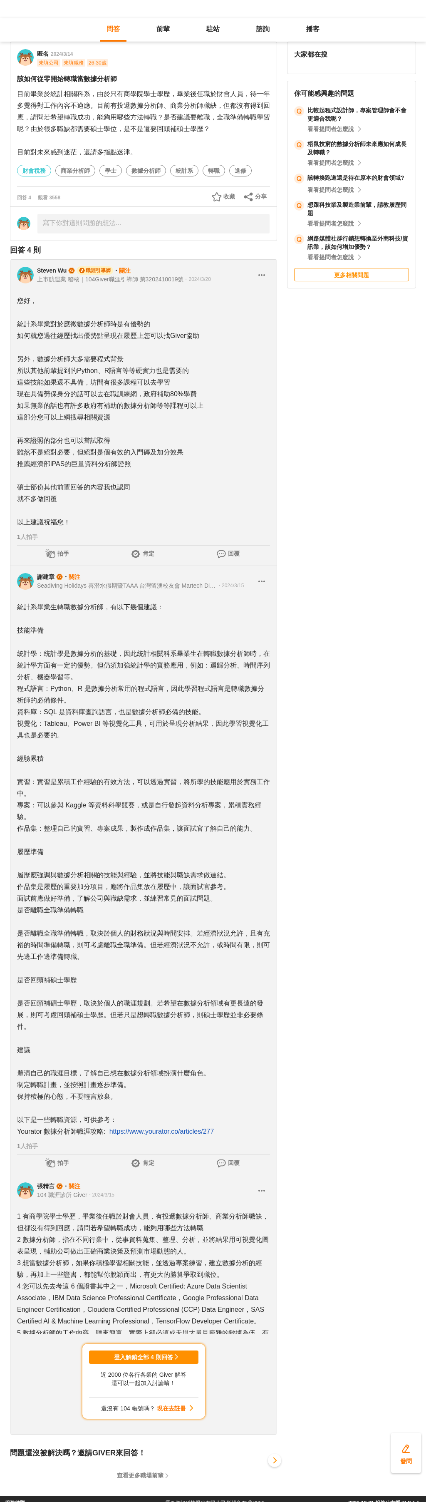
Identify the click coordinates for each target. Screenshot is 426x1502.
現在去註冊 (171, 1408)
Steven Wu (52, 270)
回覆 (234, 553)
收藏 (229, 196)
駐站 (213, 28)
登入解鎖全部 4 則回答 (143, 1357)
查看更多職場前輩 (140, 1475)
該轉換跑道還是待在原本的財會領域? (355, 177)
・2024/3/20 (197, 279)
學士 (110, 170)
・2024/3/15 (230, 585)
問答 (113, 28)
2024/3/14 (62, 54)
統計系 (184, 170)
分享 (261, 196)
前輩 (163, 28)
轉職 (214, 170)
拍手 (63, 553)
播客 (313, 28)
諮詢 (263, 28)
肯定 (148, 553)
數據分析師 (146, 170)
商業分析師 (75, 170)
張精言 (45, 1186)
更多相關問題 (351, 275)
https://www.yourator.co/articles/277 (161, 1131)
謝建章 (45, 576)
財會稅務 (34, 170)
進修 (240, 170)
